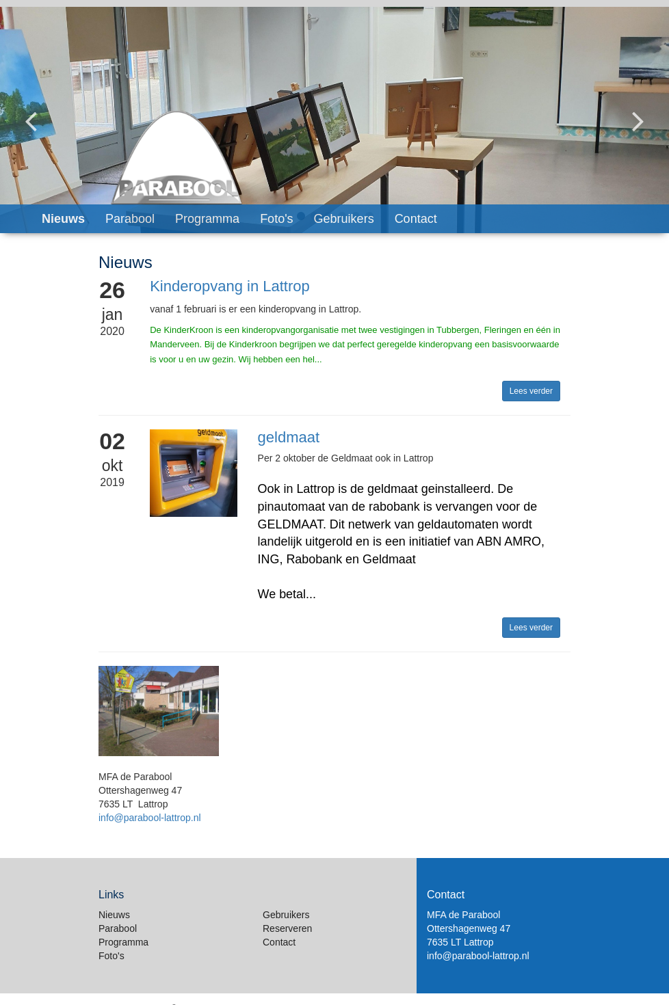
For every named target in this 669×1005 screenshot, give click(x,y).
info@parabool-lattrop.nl (150, 817)
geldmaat (289, 437)
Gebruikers (344, 219)
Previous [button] (31, 110)
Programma (207, 219)
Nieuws (63, 219)
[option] (334, 120)
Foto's (276, 219)
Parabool (130, 219)
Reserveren (287, 928)
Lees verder (531, 391)
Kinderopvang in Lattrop (230, 286)
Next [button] (638, 110)
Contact (416, 219)
